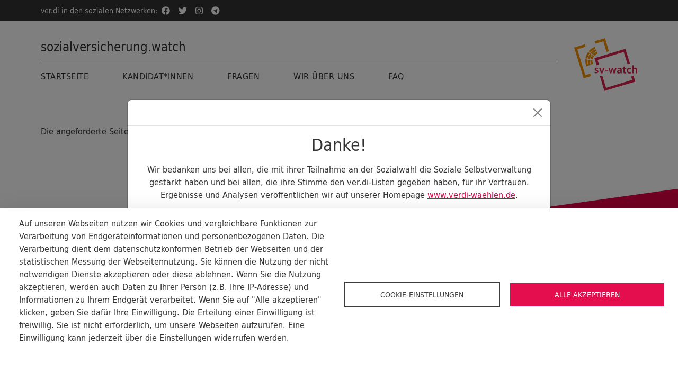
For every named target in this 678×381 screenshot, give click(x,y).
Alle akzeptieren (587, 294)
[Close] (537, 112)
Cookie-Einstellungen (421, 294)
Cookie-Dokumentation (58, 354)
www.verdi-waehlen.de (471, 194)
